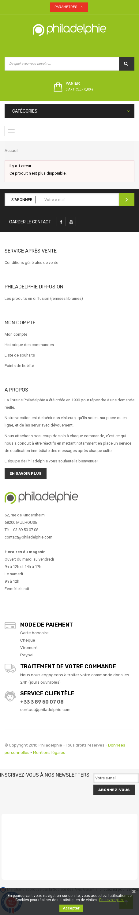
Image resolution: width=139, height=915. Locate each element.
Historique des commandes (29, 344)
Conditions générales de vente (31, 262)
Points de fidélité (19, 365)
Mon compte (16, 334)
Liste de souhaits (20, 355)
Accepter (71, 908)
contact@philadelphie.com (45, 709)
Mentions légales (49, 752)
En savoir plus (25, 473)
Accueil (11, 150)
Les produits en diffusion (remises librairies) (44, 298)
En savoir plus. (111, 900)
